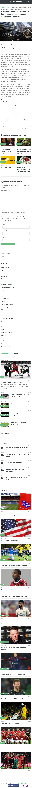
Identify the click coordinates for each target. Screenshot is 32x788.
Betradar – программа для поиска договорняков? (20, 414)
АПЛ (2, 270)
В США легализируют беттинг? (9, 540)
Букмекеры (4, 276)
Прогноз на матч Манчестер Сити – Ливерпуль (14, 596)
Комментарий (5, 190)
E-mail (4, 230)
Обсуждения (5, 354)
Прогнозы (3, 312)
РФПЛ (2, 315)
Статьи (2, 324)
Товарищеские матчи (6, 332)
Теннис (3, 329)
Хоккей (3, 343)
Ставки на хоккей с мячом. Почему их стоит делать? (20, 395)
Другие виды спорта (6, 284)
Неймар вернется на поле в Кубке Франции (13, 674)
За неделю (4, 438)
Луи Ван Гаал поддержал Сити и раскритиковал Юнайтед (14, 648)
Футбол (3, 341)
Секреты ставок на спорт (7, 318)
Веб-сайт (4, 237)
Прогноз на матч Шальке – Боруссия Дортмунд (14, 565)
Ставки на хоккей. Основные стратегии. (12, 382)
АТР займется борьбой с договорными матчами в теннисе (24, 151)
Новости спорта (5, 307)
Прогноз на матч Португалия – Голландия (12, 772)
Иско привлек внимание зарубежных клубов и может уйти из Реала (15, 622)
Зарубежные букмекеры (7, 287)
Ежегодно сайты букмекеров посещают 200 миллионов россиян (23, 169)
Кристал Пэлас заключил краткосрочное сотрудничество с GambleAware (12, 515)
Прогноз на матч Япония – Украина (11, 723)
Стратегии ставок (5, 327)
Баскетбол (3, 273)
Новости (3, 301)
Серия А (3, 321)
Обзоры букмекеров (6, 310)
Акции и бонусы (5, 267)
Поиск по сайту (5, 253)
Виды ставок (4, 281)
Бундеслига (4, 279)
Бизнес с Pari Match (6, 167)
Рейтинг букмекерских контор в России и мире (19, 423)
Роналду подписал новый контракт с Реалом (6, 151)
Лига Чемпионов (5, 296)
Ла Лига (3, 290)
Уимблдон (3, 335)
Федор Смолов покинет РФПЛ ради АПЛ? (12, 699)
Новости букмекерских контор (9, 304)
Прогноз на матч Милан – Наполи (10, 590)
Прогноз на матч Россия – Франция (11, 748)
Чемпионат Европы (6, 346)
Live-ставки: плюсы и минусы (19, 403)
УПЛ (2, 338)
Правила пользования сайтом (19, 783)
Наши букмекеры (5, 298)
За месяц (12, 438)
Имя (4, 224)
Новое (15, 354)
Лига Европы (4, 293)
